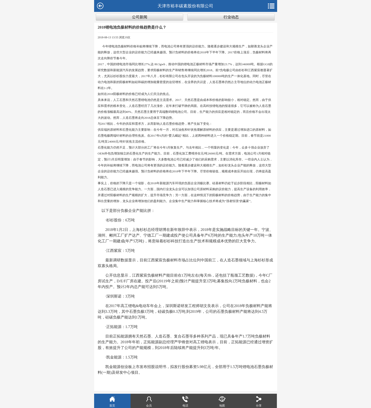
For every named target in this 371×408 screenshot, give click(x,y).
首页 (112, 401)
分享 (259, 401)
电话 (185, 401)
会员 (149, 401)
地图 (222, 401)
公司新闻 (139, 17)
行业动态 (231, 17)
